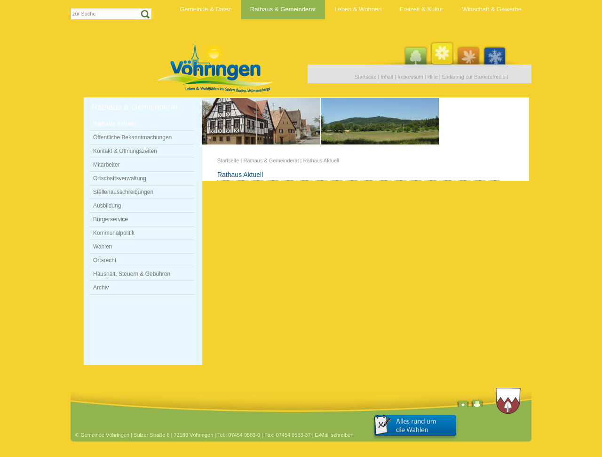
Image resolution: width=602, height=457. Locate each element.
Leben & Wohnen (357, 9)
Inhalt (386, 77)
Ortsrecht (104, 260)
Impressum (410, 77)
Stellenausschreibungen (123, 192)
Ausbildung (107, 205)
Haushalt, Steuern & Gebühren (131, 274)
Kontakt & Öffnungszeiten (125, 151)
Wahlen (102, 246)
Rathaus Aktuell (114, 123)
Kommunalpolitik (114, 233)
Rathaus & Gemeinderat (283, 9)
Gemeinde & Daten (206, 9)
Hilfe (433, 77)
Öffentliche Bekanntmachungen (132, 137)
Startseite (365, 77)
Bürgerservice (110, 219)
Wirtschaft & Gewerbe (491, 9)
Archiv (101, 287)
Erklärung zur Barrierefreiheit (475, 77)
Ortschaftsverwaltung (119, 178)
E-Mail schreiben (334, 435)
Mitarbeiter (106, 164)
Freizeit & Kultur (421, 9)
